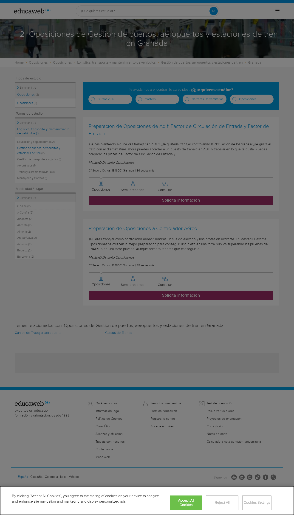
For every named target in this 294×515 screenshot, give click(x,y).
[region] (147, 500)
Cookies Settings (256, 503)
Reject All (222, 503)
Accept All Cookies (186, 502)
